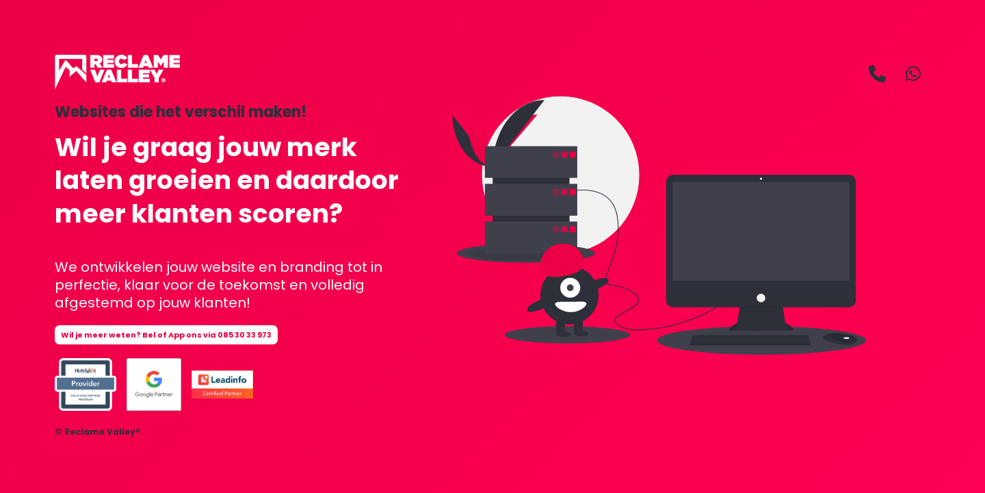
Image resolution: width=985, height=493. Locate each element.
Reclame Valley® (102, 432)
